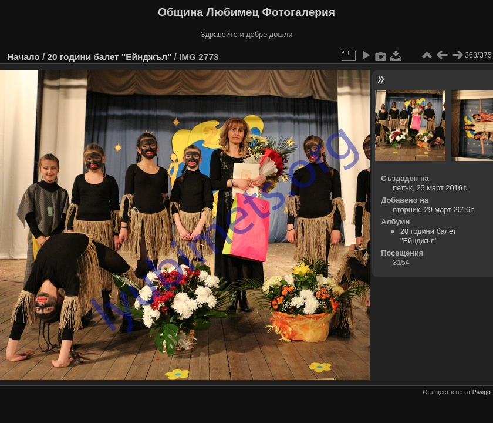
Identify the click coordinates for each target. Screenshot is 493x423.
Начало (23, 57)
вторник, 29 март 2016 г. (434, 209)
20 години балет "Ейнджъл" (109, 57)
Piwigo (481, 391)
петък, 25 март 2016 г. (430, 187)
